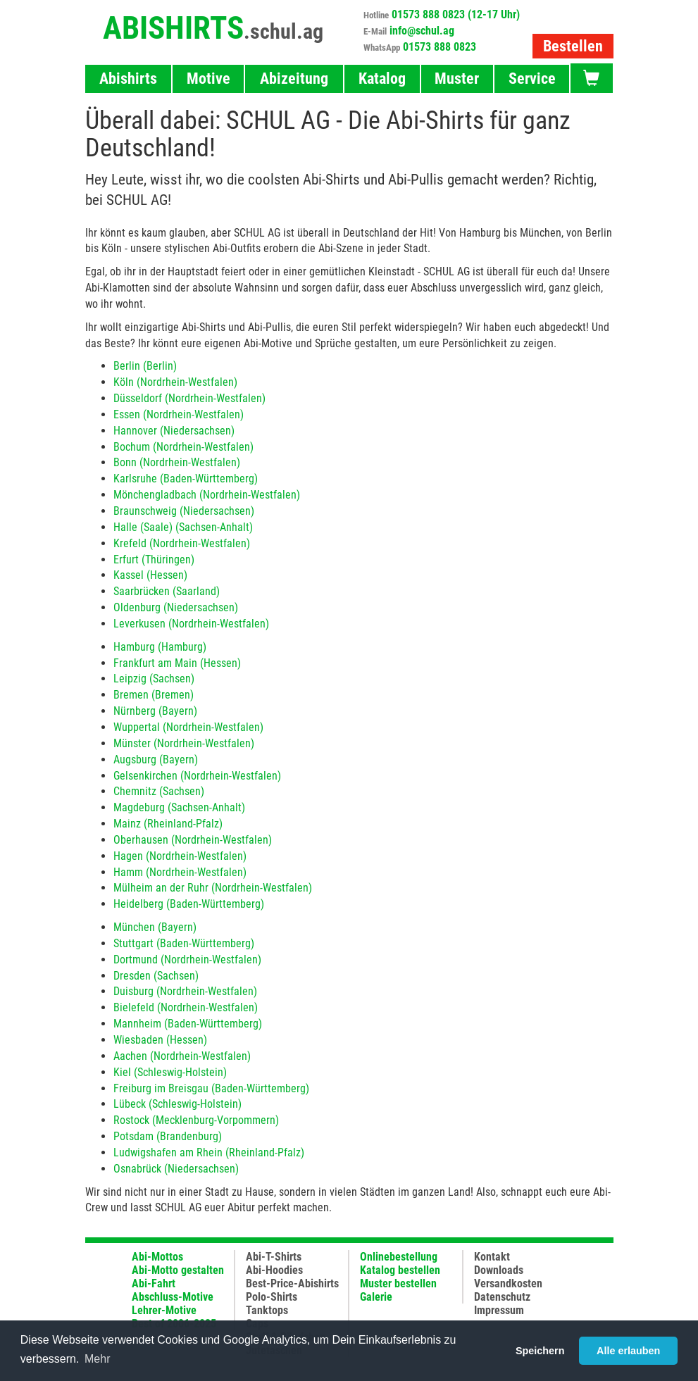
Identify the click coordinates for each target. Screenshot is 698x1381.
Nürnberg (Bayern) (155, 711)
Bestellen (573, 46)
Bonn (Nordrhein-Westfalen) (176, 462)
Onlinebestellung (398, 1256)
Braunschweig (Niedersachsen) (183, 511)
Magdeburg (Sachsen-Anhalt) (179, 807)
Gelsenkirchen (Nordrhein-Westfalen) (197, 775)
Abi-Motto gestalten (178, 1270)
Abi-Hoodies (274, 1270)
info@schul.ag (421, 30)
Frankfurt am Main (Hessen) (177, 663)
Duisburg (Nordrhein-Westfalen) (185, 991)
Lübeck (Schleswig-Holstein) (177, 1104)
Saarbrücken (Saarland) (166, 591)
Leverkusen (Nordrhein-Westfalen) (191, 623)
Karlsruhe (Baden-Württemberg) (185, 478)
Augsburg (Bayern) (155, 759)
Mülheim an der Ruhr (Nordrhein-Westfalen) (212, 887)
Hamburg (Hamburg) (159, 647)
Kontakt (492, 1256)
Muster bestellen (398, 1283)
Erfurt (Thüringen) (153, 559)
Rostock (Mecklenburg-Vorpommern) (196, 1120)
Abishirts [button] (128, 78)
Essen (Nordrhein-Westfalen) (178, 414)
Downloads (498, 1270)
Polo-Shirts (271, 1297)
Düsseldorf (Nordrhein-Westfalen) (189, 398)
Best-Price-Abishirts (292, 1283)
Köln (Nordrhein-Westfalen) (175, 382)
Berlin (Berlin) (145, 366)
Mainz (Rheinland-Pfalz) (168, 823)
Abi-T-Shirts (273, 1256)
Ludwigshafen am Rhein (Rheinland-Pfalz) (208, 1152)
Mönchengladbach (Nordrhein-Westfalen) (206, 494)
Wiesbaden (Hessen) (160, 1039)
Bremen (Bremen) (153, 694)
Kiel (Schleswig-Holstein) (170, 1072)
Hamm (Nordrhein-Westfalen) (180, 872)
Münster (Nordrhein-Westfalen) (183, 743)
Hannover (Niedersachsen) (174, 430)
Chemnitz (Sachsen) (158, 791)
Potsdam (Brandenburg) (167, 1136)
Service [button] (532, 78)
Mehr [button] (97, 1359)
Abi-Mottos (157, 1256)
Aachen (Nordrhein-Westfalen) (182, 1056)
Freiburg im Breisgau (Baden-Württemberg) (211, 1088)
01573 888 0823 (439, 47)
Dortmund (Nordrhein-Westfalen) (187, 959)
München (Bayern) (155, 927)
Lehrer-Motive (164, 1310)
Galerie (376, 1297)
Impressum (499, 1310)
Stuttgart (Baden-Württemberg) (183, 943)
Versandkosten (508, 1283)
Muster (457, 78)
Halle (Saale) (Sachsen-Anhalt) (183, 527)
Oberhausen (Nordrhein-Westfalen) (192, 839)
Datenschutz (502, 1297)
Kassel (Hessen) (150, 575)
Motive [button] (208, 78)
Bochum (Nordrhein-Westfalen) (183, 447)
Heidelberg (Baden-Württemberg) (188, 904)
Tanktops (267, 1310)
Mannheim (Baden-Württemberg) (187, 1023)
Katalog (382, 78)
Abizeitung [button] (294, 78)
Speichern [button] (540, 1350)
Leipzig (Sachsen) (153, 678)
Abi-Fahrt (153, 1283)
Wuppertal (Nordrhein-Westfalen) (188, 727)
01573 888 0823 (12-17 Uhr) (456, 14)
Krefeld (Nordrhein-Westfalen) (181, 543)
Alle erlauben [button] (628, 1350)
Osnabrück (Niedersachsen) (176, 1168)
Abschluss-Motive (172, 1297)
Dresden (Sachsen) (156, 975)
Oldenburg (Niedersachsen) (175, 607)
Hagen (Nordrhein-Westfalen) (180, 856)
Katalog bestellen (400, 1270)
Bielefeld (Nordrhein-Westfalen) (185, 1007)
